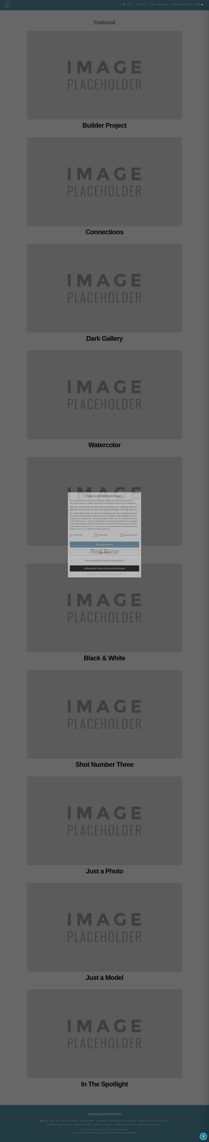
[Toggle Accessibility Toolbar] (203, 1136)
